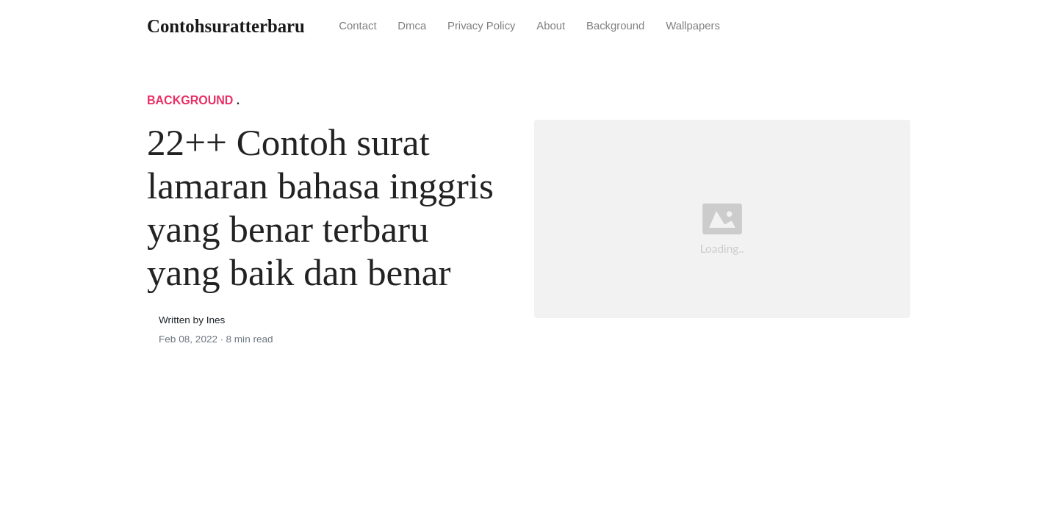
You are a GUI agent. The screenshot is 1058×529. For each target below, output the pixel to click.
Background (615, 26)
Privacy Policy (481, 26)
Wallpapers (693, 26)
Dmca (411, 26)
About (550, 26)
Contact (357, 26)
